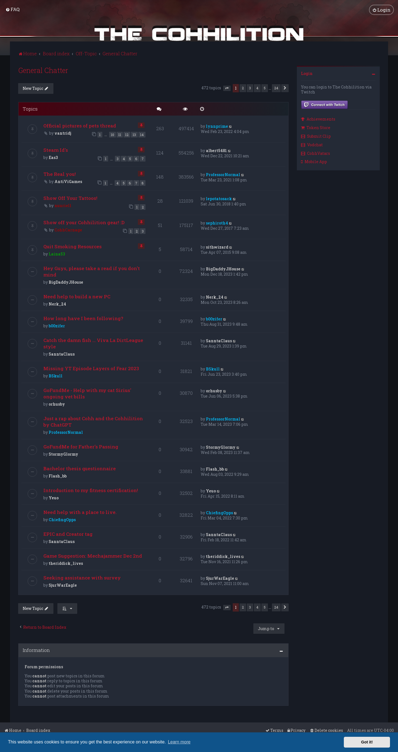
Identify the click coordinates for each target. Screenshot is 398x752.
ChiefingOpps (62, 519)
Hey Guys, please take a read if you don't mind (91, 271)
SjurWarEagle (63, 584)
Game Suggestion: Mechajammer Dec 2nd (92, 555)
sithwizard (217, 246)
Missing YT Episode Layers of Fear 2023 (91, 368)
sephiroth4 (217, 222)
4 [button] (257, 87)
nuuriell (62, 205)
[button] (227, 87)
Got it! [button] (367, 742)
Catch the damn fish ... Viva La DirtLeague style (93, 342)
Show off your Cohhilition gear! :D (84, 221)
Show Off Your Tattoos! (70, 197)
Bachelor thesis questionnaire (79, 468)
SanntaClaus (62, 353)
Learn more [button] (179, 742)
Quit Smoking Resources (72, 246)
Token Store (315, 127)
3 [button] (250, 87)
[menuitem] (12, 9)
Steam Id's (55, 149)
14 (142, 134)
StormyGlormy (63, 453)
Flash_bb (58, 475)
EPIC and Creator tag (68, 533)
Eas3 (53, 156)
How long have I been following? (83, 318)
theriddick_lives (66, 562)
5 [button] (265, 87)
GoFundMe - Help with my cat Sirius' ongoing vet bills (87, 393)
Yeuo (54, 497)
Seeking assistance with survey (82, 577)
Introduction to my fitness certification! (90, 490)
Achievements (318, 118)
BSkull (55, 375)
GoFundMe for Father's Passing (80, 446)
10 (112, 134)
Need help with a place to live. (80, 511)
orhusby (57, 403)
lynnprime (217, 125)
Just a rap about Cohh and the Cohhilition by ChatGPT (93, 421)
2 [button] (243, 87)
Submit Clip (316, 135)
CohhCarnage (68, 229)
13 (134, 134)
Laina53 (57, 253)
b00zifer (57, 325)
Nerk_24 (57, 303)
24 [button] (276, 87)
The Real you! (59, 173)
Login (307, 72)
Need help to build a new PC (76, 296)
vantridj (62, 132)
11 (119, 134)
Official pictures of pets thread (79, 125)
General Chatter (43, 69)
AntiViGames (68, 180)
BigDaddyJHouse (66, 281)
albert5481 (216, 149)
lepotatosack (219, 198)
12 (127, 134)
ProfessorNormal (223, 173)
